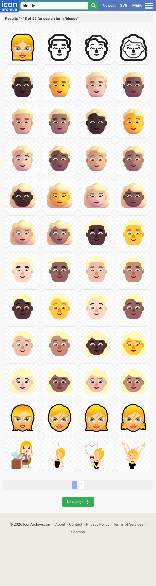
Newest (109, 5)
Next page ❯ (78, 502)
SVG (124, 5)
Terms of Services (128, 524)
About (60, 524)
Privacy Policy (97, 524)
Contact (75, 524)
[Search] (93, 5)
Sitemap (78, 532)
